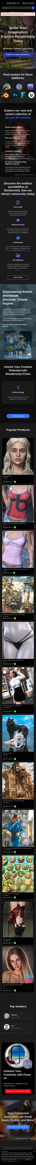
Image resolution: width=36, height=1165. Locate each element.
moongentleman (7, 707)
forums (10, 248)
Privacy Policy (15, 1161)
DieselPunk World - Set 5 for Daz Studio (13, 800)
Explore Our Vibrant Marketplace (18, 54)
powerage (6, 616)
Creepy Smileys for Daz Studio (11, 893)
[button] (14, 408)
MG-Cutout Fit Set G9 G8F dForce (12, 705)
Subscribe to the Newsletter (18, 1127)
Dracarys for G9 (7, 476)
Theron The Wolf (7, 753)
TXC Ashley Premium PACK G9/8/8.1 (13, 984)
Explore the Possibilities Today (18, 1091)
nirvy (12, 1026)
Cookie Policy (4, 1161)
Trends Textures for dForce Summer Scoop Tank (16, 569)
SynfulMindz (7, 941)
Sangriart (6, 477)
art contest (27, 250)
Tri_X (5, 986)
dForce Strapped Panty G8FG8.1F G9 (13, 660)
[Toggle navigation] (3, 3)
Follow (14, 1017)
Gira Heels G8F (7, 939)
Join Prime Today (18, 416)
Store (19, 1017)
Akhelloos (14, 1015)
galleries (8, 250)
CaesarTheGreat (8, 850)
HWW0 (6, 754)
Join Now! (12, 326)
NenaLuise (32, 358)
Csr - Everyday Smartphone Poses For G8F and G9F (17, 848)
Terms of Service (20, 1159)
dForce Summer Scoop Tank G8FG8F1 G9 (14, 523)
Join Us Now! (18, 277)
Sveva (5, 525)
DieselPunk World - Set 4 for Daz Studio (13, 614)
